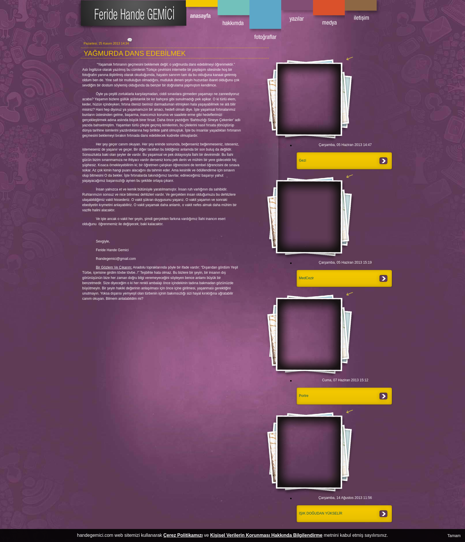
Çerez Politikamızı (183, 535)
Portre (304, 396)
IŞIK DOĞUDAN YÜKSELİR (320, 513)
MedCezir (306, 278)
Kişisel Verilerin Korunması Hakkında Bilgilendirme (266, 535)
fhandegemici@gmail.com (116, 259)
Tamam (454, 536)
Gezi (302, 160)
